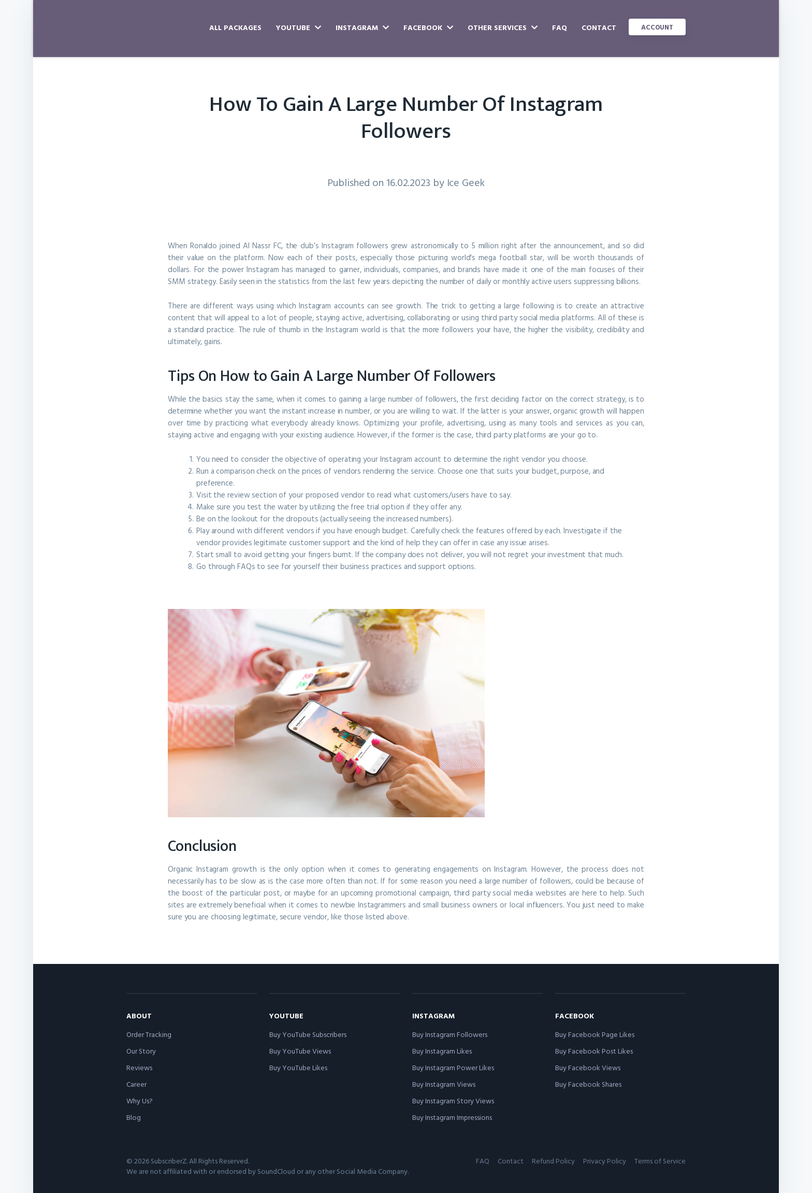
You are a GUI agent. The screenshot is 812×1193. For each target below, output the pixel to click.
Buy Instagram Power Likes (453, 1067)
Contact (599, 27)
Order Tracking (148, 1034)
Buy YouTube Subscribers (307, 1034)
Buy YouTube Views (300, 1050)
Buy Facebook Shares (588, 1083)
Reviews (139, 1067)
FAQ (559, 27)
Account (657, 27)
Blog (133, 1117)
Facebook (428, 27)
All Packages (235, 27)
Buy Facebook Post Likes (594, 1050)
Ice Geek (466, 182)
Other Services (503, 27)
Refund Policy (553, 1160)
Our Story (141, 1050)
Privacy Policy (604, 1160)
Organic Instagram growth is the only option (246, 869)
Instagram (362, 27)
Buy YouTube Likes (298, 1067)
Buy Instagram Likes (442, 1050)
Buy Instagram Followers (449, 1034)
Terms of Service (660, 1160)
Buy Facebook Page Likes (594, 1034)
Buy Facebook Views (587, 1067)
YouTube (298, 27)
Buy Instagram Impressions (452, 1117)
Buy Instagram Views (443, 1083)
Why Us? (139, 1100)
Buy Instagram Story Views (453, 1100)
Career (136, 1083)
